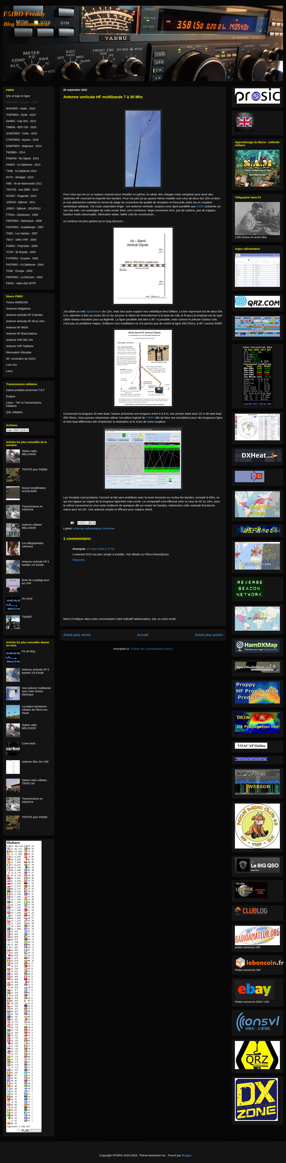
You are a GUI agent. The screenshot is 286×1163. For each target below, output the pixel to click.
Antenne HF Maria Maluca (21, 333)
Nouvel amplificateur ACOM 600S (34, 489)
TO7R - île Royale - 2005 (21, 252)
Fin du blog (28, 651)
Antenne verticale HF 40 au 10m (25, 321)
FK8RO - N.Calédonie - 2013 (23, 164)
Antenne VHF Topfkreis (20, 346)
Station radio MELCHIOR (29, 452)
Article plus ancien (209, 635)
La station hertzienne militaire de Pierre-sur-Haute (35, 709)
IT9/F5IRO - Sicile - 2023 (21, 114)
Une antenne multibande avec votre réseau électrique (36, 691)
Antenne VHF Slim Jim (19, 339)
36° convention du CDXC (21, 358)
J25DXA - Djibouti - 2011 (20, 202)
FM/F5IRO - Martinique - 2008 (24, 220)
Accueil (142, 635)
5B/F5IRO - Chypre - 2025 (21, 102)
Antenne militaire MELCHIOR (32, 526)
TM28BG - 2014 (15, 152)
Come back (28, 743)
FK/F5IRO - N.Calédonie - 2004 (24, 264)
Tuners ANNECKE (17, 302)
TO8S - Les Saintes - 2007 (22, 233)
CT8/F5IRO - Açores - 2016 (22, 139)
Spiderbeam (94, 311)
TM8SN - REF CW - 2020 (21, 127)
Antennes (109, 528)
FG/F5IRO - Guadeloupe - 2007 (25, 227)
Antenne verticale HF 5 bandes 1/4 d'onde (35, 563)
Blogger (187, 1155)
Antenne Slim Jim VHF (35, 761)
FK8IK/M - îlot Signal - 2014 (22, 158)
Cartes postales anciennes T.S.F (25, 390)
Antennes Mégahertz (18, 308)
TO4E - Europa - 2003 (19, 270)
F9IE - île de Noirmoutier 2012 (24, 183)
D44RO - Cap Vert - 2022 (21, 121)
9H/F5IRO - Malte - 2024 (20, 108)
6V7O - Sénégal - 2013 (19, 177)
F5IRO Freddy (24, 14)
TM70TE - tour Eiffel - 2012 (22, 189)
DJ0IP (200, 206)
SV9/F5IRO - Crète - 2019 (21, 133)
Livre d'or (11, 364)
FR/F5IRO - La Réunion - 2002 (24, 277)
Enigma (10, 396)
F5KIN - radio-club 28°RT (21, 283)
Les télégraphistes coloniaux (33, 545)
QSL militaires (14, 412)
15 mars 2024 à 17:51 (100, 548)
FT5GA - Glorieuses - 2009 (22, 214)
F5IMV (150, 417)
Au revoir (27, 598)
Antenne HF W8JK (17, 327)
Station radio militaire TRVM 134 (34, 782)
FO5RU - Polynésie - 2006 (21, 245)
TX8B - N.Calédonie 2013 (21, 170)
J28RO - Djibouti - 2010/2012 (23, 208)
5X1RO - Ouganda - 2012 (21, 195)
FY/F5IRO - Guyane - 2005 (22, 258)
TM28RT (27, 616)
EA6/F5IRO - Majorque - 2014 (24, 146)
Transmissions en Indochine (32, 508)
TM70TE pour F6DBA (35, 469)
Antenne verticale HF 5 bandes (24, 314)
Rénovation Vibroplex (18, 352)
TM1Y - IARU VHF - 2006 (21, 239)
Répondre (78, 559)
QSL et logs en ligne (18, 95)
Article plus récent (77, 635)
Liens (9, 371)
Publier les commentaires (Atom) (152, 648)
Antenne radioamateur (87, 528)
